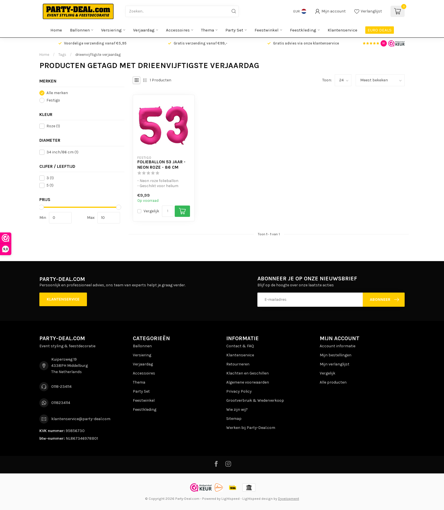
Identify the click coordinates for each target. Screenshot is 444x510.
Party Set (234, 30)
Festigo (53, 100)
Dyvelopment (288, 498)
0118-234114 (61, 386)
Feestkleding (303, 30)
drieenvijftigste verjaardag (98, 54)
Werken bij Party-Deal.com (250, 427)
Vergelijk (151, 211)
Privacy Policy (239, 391)
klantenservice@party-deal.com (80, 418)
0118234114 (60, 402)
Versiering (111, 30)
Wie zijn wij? (237, 409)
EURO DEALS (380, 30)
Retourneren (237, 364)
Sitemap (234, 418)
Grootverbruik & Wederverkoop (255, 400)
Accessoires (178, 30)
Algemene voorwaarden (247, 382)
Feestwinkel (267, 30)
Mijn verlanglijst (334, 364)
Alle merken (57, 93)
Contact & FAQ (240, 346)
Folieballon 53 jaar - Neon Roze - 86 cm (161, 164)
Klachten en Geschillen (247, 373)
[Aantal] (167, 211)
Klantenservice (342, 30)
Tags (62, 54)
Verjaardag (144, 30)
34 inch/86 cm (62, 152)
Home (56, 30)
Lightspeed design (257, 498)
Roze (53, 126)
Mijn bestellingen (335, 355)
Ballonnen (80, 30)
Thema (207, 30)
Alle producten (333, 382)
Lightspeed (230, 498)
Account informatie (337, 346)
